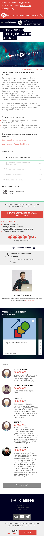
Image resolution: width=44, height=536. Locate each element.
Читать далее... (29, 300)
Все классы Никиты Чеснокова (14, 140)
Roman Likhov (21, 448)
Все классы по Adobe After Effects (15, 144)
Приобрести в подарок (22, 248)
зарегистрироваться (32, 24)
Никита (18, 399)
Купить (27, 532)
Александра (20, 370)
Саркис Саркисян (23, 385)
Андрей (18, 422)
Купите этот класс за (22, 214)
